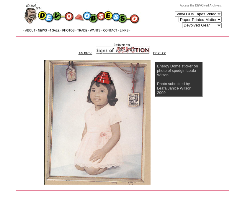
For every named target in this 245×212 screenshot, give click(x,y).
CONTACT (109, 30)
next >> (159, 53)
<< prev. (85, 53)
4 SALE (55, 30)
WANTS (95, 30)
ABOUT (30, 30)
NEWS (42, 30)
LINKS (124, 30)
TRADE (82, 30)
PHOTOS (69, 30)
